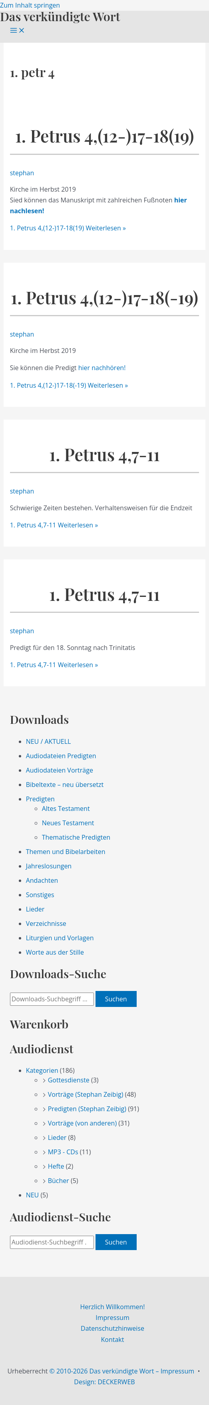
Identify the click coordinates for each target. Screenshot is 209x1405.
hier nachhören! (102, 367)
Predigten (40, 799)
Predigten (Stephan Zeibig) (87, 1108)
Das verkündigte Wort (60, 16)
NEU (32, 1195)
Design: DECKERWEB (104, 1381)
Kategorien (42, 1070)
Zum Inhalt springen (30, 5)
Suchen (116, 999)
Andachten (42, 880)
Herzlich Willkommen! (112, 1306)
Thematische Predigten (76, 837)
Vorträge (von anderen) (82, 1123)
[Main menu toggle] (17, 31)
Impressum (112, 1317)
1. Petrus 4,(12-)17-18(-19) (104, 297)
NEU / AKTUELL (48, 741)
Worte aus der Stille (55, 952)
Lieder (35, 909)
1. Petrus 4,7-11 (104, 454)
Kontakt (112, 1339)
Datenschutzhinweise (112, 1328)
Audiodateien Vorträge (59, 770)
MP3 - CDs (63, 1151)
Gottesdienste (69, 1080)
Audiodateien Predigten (61, 755)
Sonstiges (40, 894)
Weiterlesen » (68, 228)
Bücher (58, 1180)
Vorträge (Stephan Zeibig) (85, 1094)
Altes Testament (66, 808)
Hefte (56, 1166)
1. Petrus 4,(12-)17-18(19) (104, 135)
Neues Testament (68, 822)
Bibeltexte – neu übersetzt (65, 784)
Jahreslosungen (49, 866)
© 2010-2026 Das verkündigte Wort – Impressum (122, 1371)
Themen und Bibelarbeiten (65, 851)
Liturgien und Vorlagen (60, 937)
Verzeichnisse (46, 923)
